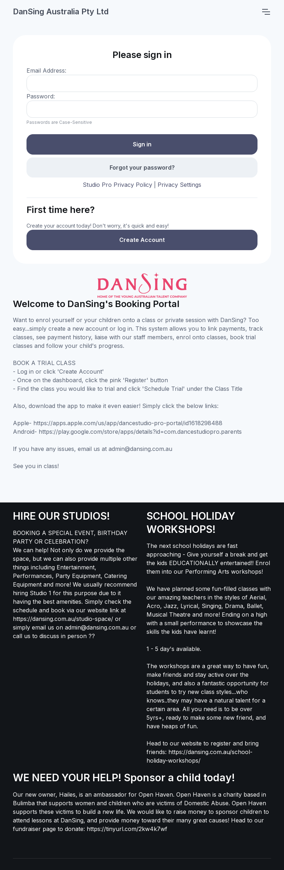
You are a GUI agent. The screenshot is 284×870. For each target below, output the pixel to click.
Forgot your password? (142, 167)
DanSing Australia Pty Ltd (61, 11)
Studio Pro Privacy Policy (117, 184)
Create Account (142, 239)
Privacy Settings (179, 184)
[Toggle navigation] (265, 11)
